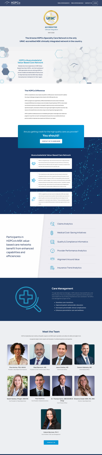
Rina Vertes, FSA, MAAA (17, 367)
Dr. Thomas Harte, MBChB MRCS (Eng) (62, 400)
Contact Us (88, 3)
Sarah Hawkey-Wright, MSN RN (17, 399)
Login (95, 3)
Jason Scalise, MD (62, 367)
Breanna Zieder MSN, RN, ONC (84, 399)
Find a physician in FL (64, 3)
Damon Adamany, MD (84, 367)
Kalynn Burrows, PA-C (51, 432)
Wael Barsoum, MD (39, 367)
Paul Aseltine (39, 399)
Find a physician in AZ (77, 3)
